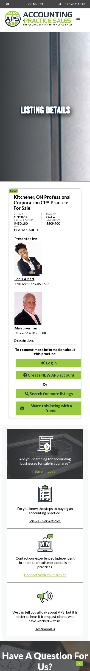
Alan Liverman (25, 328)
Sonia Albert (24, 279)
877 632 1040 (72, 4)
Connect (36, 4)
